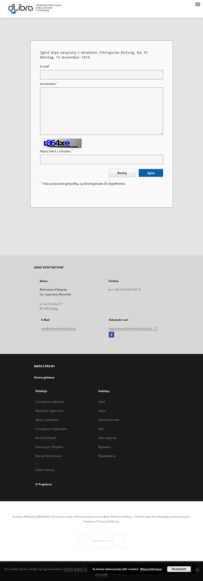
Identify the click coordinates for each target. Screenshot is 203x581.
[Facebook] (111, 335)
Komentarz (48, 84)
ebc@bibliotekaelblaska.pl (58, 329)
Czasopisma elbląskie (49, 402)
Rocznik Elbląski (46, 438)
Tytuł (101, 402)
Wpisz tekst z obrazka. (56, 151)
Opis (101, 429)
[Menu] (197, 4)
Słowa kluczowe (108, 420)
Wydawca (104, 447)
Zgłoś (151, 173)
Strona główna (44, 377)
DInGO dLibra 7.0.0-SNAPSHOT (86, 569)
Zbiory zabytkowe (47, 420)
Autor (102, 411)
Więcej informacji (151, 569)
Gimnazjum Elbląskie (49, 447)
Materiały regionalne (49, 411)
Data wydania (107, 438)
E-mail (45, 67)
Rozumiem (179, 569)
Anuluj (122, 173)
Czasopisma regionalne (51, 429)
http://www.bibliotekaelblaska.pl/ (133, 329)
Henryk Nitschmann (48, 456)
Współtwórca (107, 456)
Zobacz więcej (44, 470)
